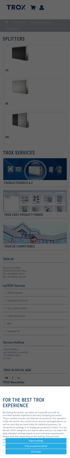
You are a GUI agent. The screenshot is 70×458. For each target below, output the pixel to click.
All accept (36, 451)
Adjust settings (36, 440)
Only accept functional (36, 446)
